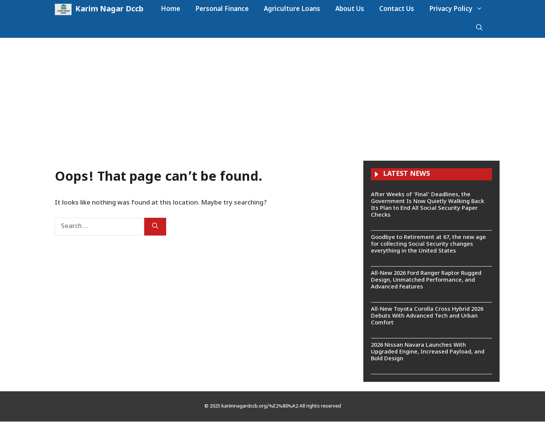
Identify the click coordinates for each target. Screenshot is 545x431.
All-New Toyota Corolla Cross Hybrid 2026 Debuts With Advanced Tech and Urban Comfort (427, 316)
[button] (479, 28)
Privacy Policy (459, 9)
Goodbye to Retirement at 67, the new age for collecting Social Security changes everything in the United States (428, 244)
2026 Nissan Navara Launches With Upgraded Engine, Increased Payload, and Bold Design (427, 352)
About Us (349, 9)
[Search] (155, 227)
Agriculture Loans (292, 9)
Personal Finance (222, 9)
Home (170, 9)
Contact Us (396, 9)
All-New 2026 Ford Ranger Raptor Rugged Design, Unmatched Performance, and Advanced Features (426, 280)
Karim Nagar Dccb (109, 9)
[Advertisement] (272, 94)
